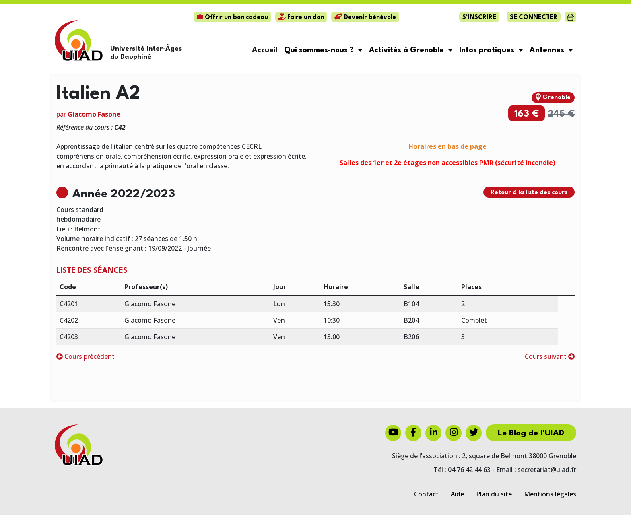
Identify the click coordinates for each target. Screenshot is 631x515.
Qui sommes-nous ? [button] (320, 50)
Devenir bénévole (365, 17)
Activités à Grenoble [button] (407, 50)
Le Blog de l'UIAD (531, 433)
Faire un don (301, 17)
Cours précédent (85, 356)
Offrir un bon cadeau (232, 17)
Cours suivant (550, 356)
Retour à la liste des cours (529, 193)
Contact (426, 494)
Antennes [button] (548, 50)
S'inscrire (479, 17)
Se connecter (533, 17)
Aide (457, 494)
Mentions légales (550, 494)
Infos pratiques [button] (487, 50)
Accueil (265, 50)
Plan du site (494, 494)
